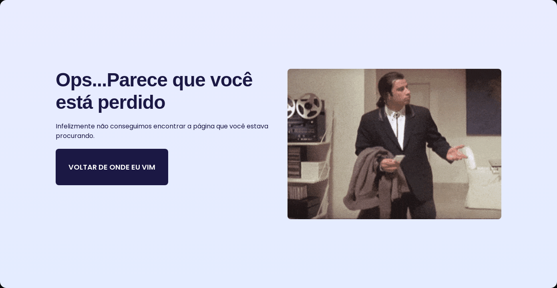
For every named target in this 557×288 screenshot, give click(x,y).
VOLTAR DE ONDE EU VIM (111, 167)
